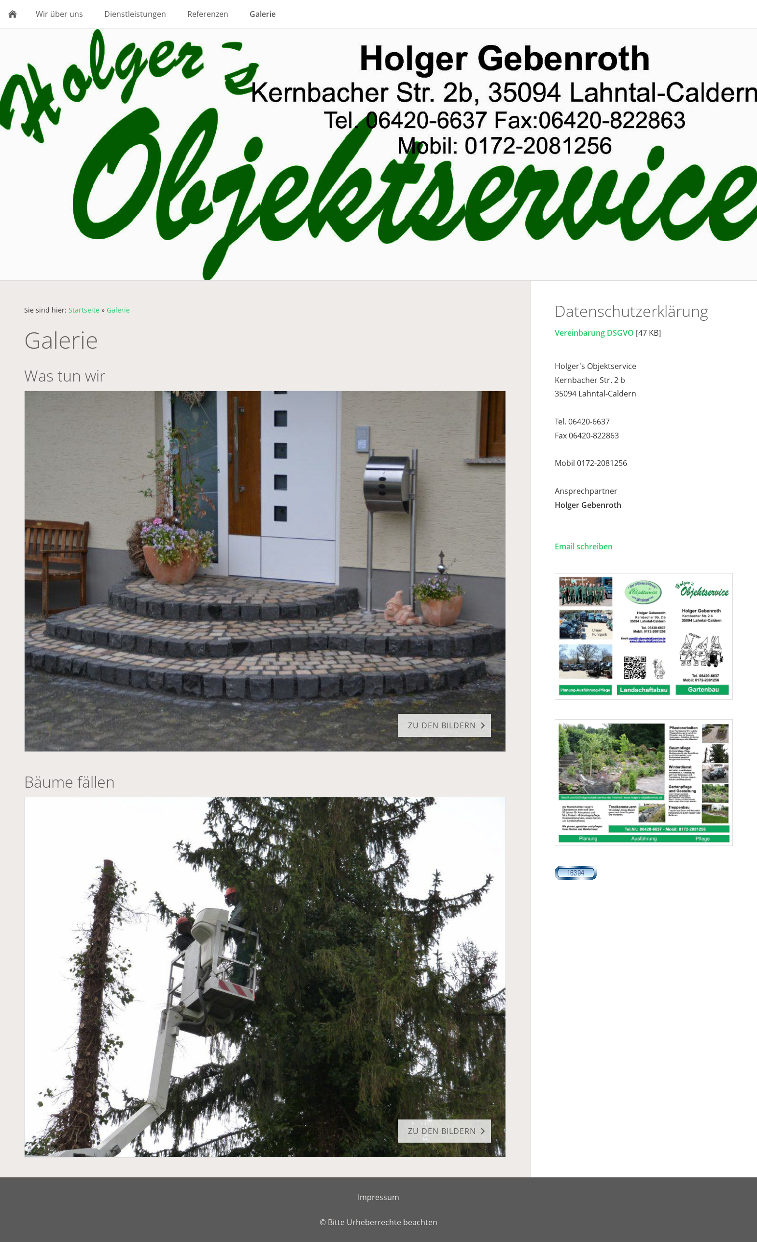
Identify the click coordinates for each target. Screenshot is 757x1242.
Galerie (118, 309)
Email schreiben (584, 546)
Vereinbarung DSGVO (594, 333)
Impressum (378, 1197)
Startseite (84, 309)
